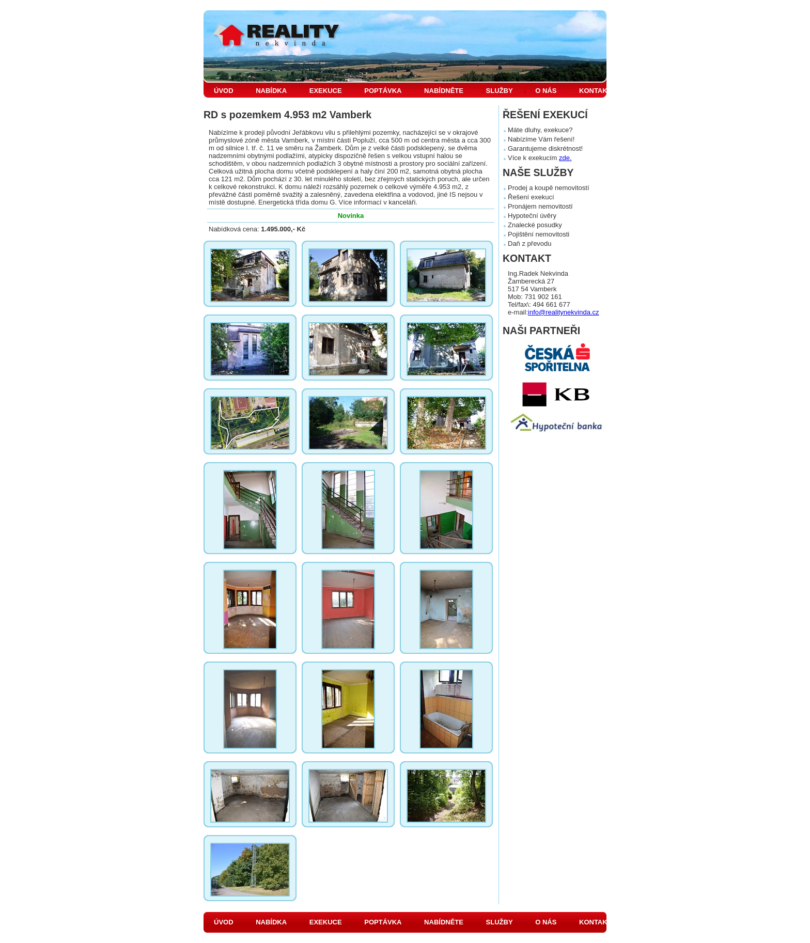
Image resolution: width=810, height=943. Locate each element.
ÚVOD (223, 91)
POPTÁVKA (382, 91)
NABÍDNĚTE (443, 91)
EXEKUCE (325, 91)
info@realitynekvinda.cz (563, 312)
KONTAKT (595, 91)
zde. (565, 158)
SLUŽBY (499, 91)
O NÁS (545, 91)
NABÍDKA (271, 91)
